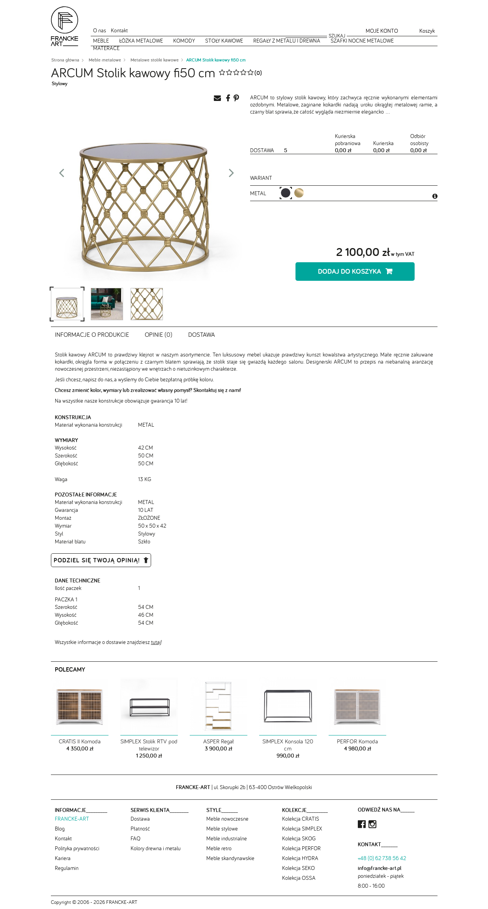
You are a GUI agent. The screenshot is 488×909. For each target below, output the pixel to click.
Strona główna (65, 60)
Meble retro (219, 848)
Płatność (140, 828)
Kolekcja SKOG (299, 838)
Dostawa (201, 334)
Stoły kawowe (224, 40)
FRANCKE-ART (72, 818)
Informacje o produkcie (92, 334)
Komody (184, 40)
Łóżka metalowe (141, 40)
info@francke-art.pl (379, 868)
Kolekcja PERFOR (301, 848)
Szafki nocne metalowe (362, 40)
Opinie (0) (158, 334)
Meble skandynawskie (230, 858)
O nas (99, 30)
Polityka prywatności (77, 848)
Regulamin (67, 868)
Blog (60, 828)
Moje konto (382, 30)
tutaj (156, 642)
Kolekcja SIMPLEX (302, 828)
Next (231, 175)
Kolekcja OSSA (299, 877)
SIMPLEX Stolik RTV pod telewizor (149, 745)
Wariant (261, 177)
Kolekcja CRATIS (300, 818)
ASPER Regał (218, 741)
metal (259, 193)
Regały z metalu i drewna (286, 40)
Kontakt (119, 30)
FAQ (135, 838)
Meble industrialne (226, 838)
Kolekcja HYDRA (300, 858)
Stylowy (59, 83)
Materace (106, 48)
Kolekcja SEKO (298, 868)
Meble (101, 40)
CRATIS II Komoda (80, 741)
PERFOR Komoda (357, 741)
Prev (61, 175)
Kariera (63, 858)
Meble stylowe (222, 828)
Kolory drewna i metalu (156, 848)
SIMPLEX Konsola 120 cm (287, 745)
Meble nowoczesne (227, 818)
